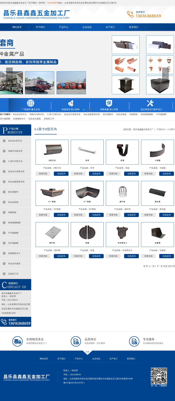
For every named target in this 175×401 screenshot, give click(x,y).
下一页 (160, 266)
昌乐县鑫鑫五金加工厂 (143, 129)
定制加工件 (49, 119)
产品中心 (63, 27)
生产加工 (110, 27)
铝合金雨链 (121, 114)
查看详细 (43, 174)
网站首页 (17, 27)
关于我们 (40, 27)
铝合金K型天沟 (20, 114)
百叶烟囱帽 (5, 119)
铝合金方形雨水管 (72, 114)
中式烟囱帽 (161, 114)
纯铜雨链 (134, 114)
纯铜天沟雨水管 (37, 114)
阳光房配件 (108, 114)
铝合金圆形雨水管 (92, 114)
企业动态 (87, 27)
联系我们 (133, 27)
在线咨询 (61, 174)
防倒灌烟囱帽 (147, 114)
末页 (165, 266)
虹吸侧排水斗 (19, 119)
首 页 (145, 266)
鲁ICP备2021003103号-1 (74, 383)
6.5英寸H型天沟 (54, 114)
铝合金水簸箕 (35, 119)
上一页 (151, 266)
